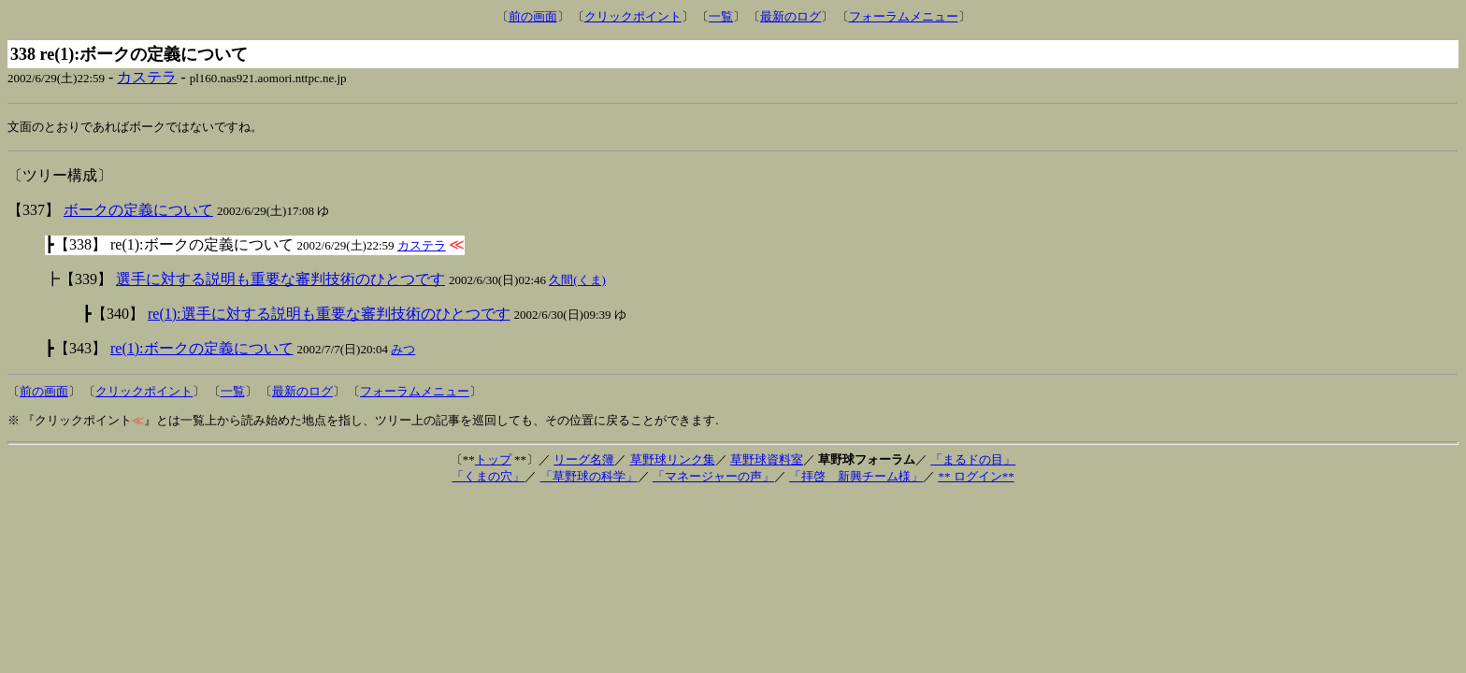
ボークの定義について (138, 211)
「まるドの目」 (972, 460)
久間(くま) (577, 281)
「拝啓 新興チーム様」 (856, 477)
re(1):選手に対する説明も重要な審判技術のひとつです (329, 314)
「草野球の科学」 (589, 477)
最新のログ (790, 16)
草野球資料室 (766, 460)
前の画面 (533, 16)
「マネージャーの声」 (713, 477)
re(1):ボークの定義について (202, 349)
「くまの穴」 (488, 477)
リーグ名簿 (583, 460)
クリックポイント (633, 16)
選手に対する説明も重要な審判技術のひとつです (280, 280)
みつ (403, 350)
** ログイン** (975, 477)
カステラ (147, 77)
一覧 (721, 16)
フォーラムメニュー (903, 16)
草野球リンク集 (672, 460)
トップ (493, 460)
